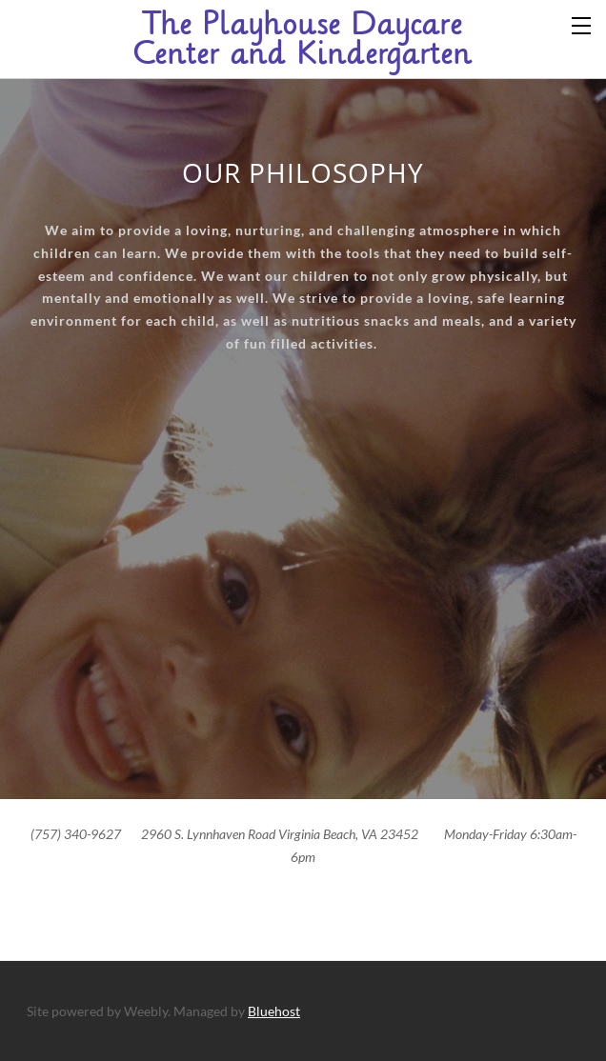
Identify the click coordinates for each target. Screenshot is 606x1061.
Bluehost (274, 1011)
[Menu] (582, 24)
